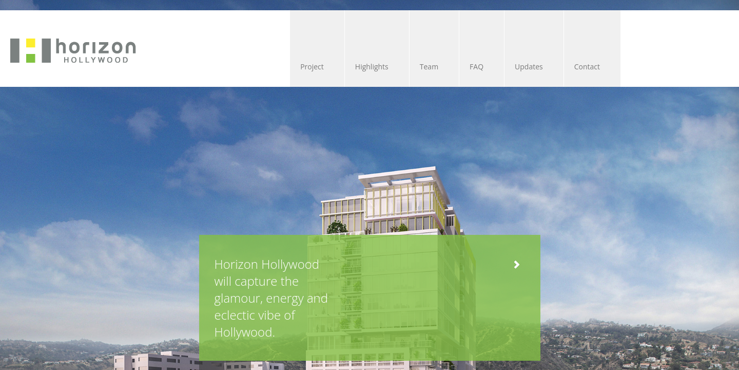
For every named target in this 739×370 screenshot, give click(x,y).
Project (174, 66)
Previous (131, 287)
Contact (526, 66)
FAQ (385, 66)
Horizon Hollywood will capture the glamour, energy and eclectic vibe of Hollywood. (255, 235)
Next (157, 287)
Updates (453, 66)
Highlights (249, 66)
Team (322, 66)
